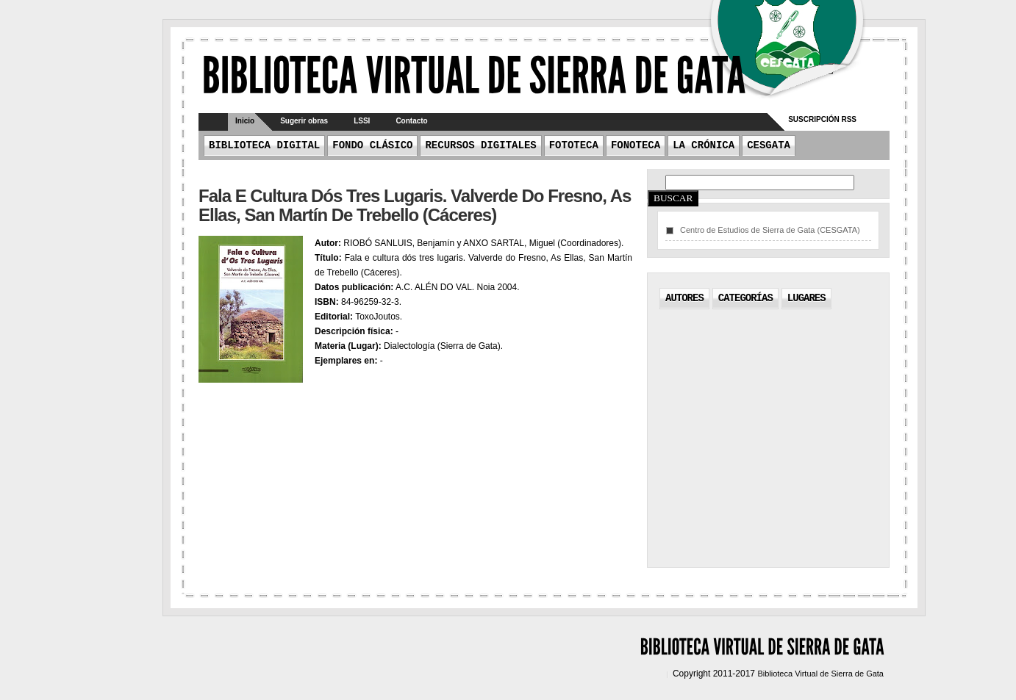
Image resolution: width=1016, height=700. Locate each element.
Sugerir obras (304, 121)
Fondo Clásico (372, 145)
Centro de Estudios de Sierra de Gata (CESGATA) (770, 229)
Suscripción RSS (822, 119)
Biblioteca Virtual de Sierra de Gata (820, 673)
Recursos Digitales (480, 145)
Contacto (411, 121)
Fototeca (573, 145)
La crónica (703, 145)
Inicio (244, 121)
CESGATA (768, 145)
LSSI (362, 121)
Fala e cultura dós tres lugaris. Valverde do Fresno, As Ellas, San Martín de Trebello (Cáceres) (414, 205)
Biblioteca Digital (264, 145)
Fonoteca (635, 145)
